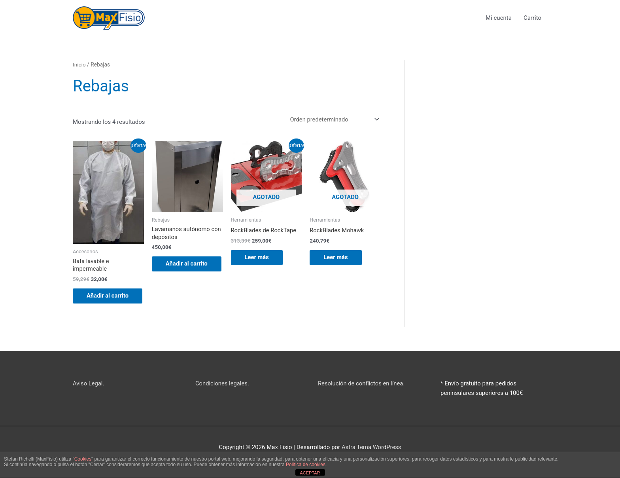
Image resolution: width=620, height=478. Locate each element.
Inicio (79, 65)
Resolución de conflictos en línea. (362, 392)
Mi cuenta (499, 17)
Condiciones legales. (222, 392)
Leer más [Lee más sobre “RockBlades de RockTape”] (259, 258)
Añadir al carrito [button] (100, 300)
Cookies (82, 459)
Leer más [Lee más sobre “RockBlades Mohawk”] (337, 258)
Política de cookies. (306, 464)
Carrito (532, 17)
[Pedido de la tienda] (332, 119)
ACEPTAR (310, 472)
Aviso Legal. (89, 392)
